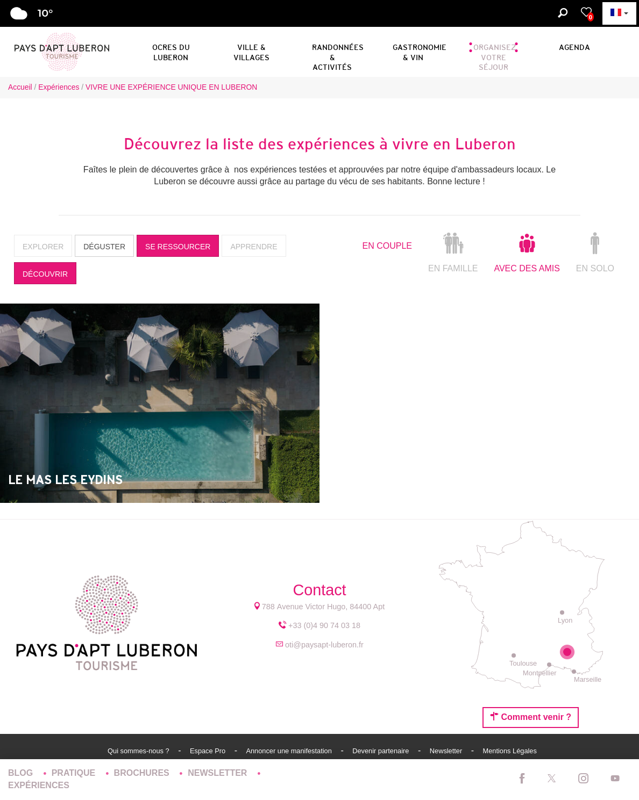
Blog (22, 772)
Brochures (143, 772)
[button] (170, 50)
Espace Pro (209, 751)
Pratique (75, 772)
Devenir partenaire (381, 751)
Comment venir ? (530, 717)
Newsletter (447, 751)
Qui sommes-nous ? (139, 751)
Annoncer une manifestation (289, 751)
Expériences (38, 785)
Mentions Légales (510, 751)
